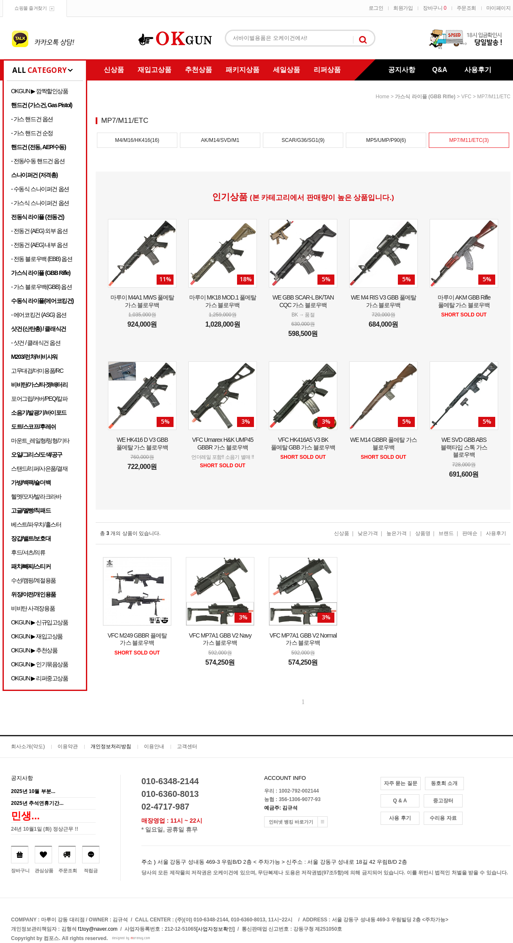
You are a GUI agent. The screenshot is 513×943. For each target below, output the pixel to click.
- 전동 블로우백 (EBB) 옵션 (41, 258)
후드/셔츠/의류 (28, 552)
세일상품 (286, 69)
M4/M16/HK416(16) (137, 140)
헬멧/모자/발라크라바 (36, 496)
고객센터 (187, 746)
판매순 (469, 533)
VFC (466, 97)
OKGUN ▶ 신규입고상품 (39, 622)
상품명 (422, 533)
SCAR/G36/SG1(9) (302, 140)
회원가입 (403, 8)
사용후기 (477, 69)
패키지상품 (242, 69)
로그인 (376, 8)
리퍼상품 (327, 69)
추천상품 (198, 69)
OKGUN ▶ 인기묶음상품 (39, 664)
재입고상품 (154, 69)
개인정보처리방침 (111, 746)
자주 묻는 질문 (400, 783)
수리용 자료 (443, 818)
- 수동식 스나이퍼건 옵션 (40, 189)
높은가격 (396, 533)
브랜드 (446, 533)
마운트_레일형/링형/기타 (40, 440)
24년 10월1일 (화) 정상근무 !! (44, 829)
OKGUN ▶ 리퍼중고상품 (39, 678)
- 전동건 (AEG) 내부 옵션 (39, 244)
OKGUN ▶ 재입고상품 (37, 636)
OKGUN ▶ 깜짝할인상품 (39, 91)
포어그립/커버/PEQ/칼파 (39, 398)
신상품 (114, 69)
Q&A (439, 69)
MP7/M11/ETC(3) (468, 140)
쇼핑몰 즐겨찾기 (30, 8)
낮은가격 (368, 533)
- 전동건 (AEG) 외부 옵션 (39, 230)
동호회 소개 (444, 783)
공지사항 (401, 69)
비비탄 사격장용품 (33, 608)
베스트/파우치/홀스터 (36, 524)
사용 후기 (400, 818)
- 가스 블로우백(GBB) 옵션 (41, 286)
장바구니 (434, 8)
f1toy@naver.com (98, 929)
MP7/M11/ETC (493, 97)
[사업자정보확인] (215, 929)
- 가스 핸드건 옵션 (32, 119)
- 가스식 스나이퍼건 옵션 (40, 203)
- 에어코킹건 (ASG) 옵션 (38, 314)
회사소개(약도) (28, 746)
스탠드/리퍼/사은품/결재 (39, 468)
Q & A (400, 801)
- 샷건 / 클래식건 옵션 (36, 342)
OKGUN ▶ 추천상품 (34, 650)
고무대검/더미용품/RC (37, 370)
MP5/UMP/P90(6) (386, 140)
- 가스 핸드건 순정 (32, 133)
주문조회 (466, 8)
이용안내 (154, 746)
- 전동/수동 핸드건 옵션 (38, 161)
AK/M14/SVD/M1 (220, 140)
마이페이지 (498, 8)
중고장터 (443, 801)
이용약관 (68, 746)
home (382, 97)
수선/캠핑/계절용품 (33, 580)
